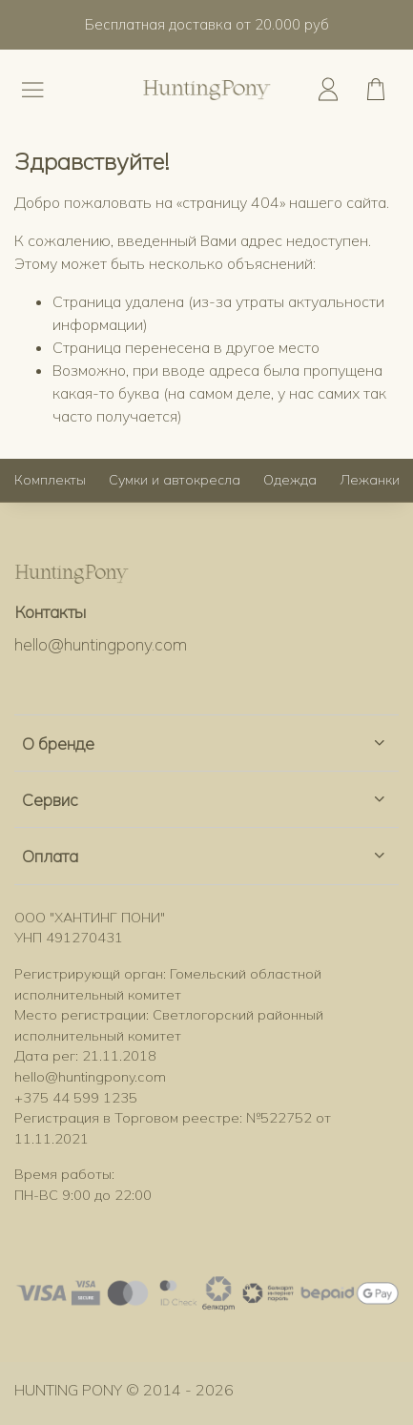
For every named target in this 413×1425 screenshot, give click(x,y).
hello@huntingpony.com (100, 643)
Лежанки (370, 479)
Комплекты (50, 479)
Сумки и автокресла (174, 479)
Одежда (290, 479)
